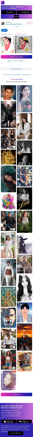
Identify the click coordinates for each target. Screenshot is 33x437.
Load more (16, 394)
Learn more (4, 431)
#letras (4, 30)
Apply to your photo (16, 57)
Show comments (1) (16, 69)
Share (29, 23)
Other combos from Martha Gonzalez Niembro (16, 74)
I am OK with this (15, 433)
